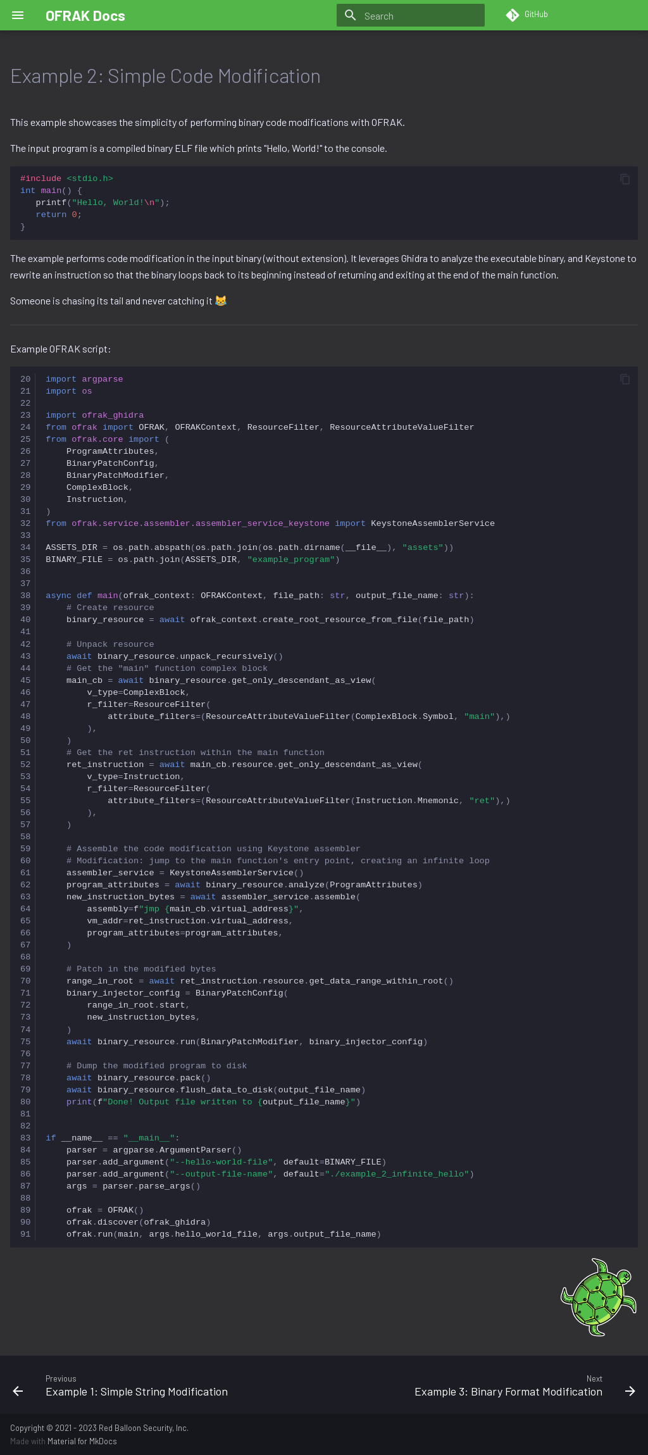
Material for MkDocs (82, 1441)
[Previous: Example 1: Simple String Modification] (163, 1384)
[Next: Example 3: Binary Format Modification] (484, 1384)
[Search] (411, 15)
